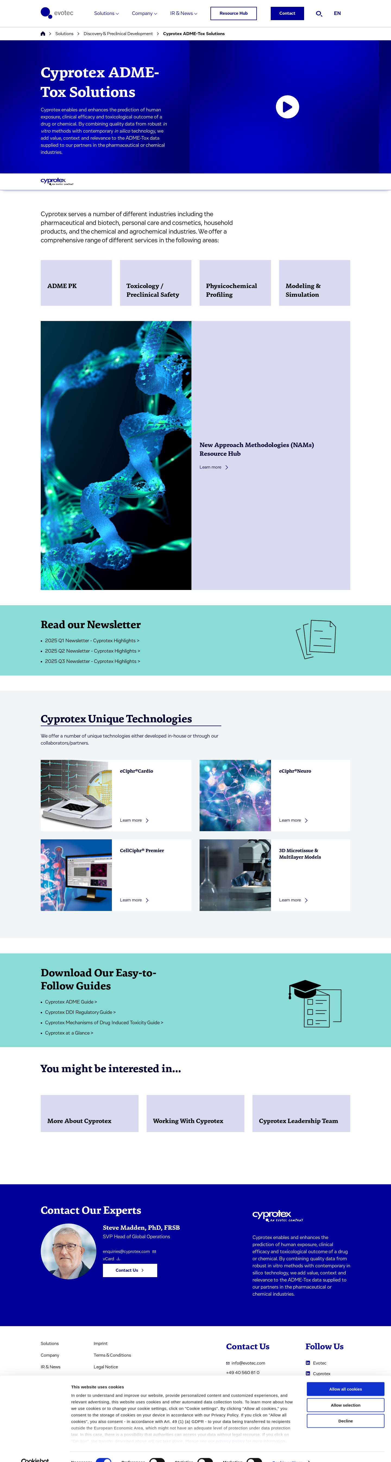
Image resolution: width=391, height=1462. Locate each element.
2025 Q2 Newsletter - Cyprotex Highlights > (92, 651)
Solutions (104, 13)
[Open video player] (287, 107)
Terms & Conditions (112, 1355)
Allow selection (345, 1393)
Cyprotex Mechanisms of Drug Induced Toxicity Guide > (104, 1022)
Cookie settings (287, 1451)
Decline (345, 1410)
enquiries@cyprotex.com (129, 1251)
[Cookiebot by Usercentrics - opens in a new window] (35, 1451)
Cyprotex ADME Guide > (71, 1002)
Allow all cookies (345, 1378)
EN (337, 13)
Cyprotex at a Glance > (69, 1033)
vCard (111, 1258)
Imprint (101, 1343)
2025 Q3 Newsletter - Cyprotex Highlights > (92, 661)
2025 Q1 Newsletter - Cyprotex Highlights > (92, 640)
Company (142, 13)
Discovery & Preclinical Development (118, 34)
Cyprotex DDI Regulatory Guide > (80, 1012)
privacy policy (230, 1430)
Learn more (214, 467)
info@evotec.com (245, 1363)
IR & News (181, 13)
